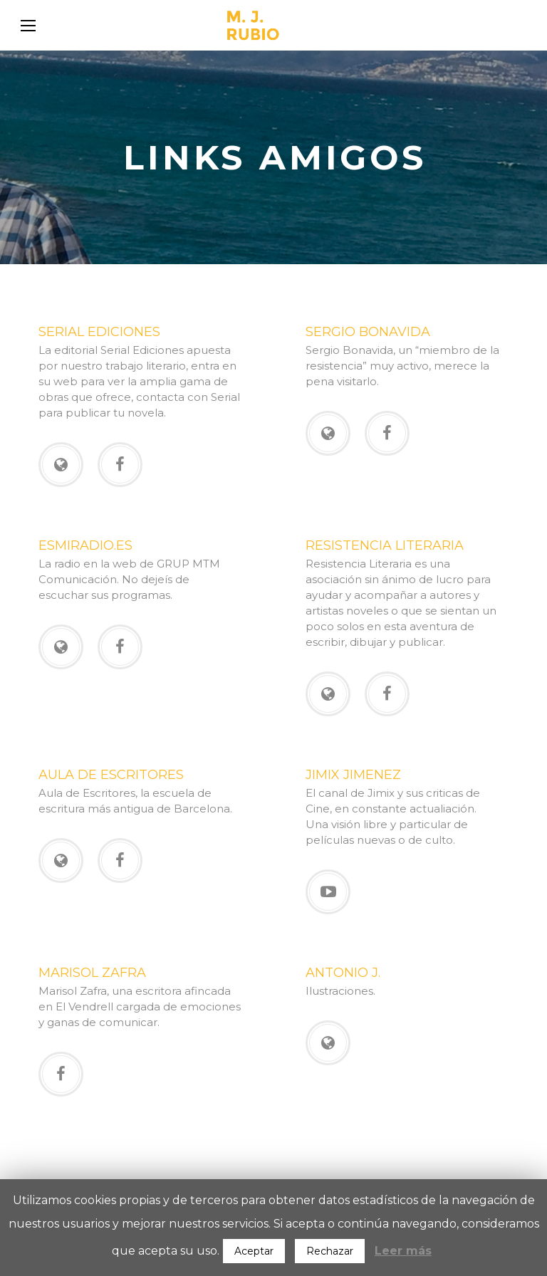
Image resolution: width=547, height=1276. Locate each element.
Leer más (403, 1250)
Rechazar (329, 1251)
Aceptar (254, 1251)
